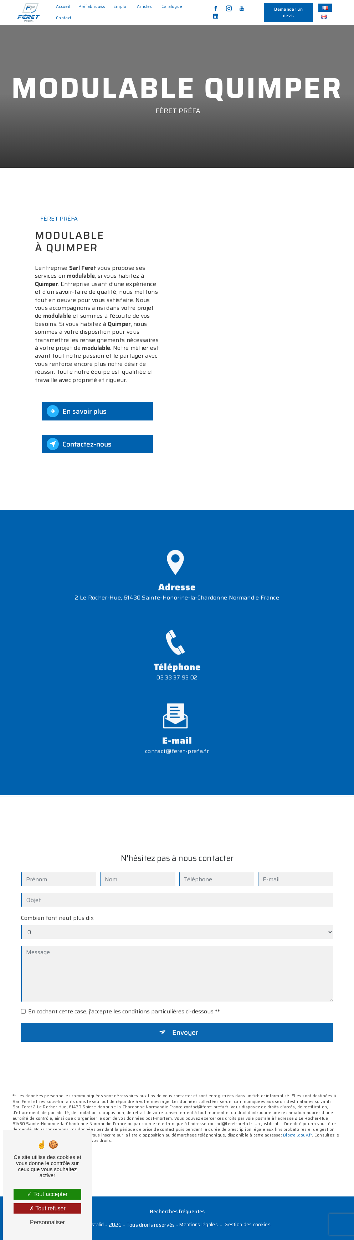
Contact (63, 18)
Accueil (63, 6)
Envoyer (185, 1024)
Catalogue (172, 6)
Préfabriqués (91, 6)
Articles (144, 6)
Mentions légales (198, 1224)
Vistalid (95, 1224)
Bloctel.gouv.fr (297, 1127)
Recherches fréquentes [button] (177, 1211)
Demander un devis (288, 12)
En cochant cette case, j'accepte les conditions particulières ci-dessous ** (124, 1003)
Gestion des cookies (247, 1224)
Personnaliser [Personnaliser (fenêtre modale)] (47, 1222)
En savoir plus (77, 411)
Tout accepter (47, 1194)
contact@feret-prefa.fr (177, 743)
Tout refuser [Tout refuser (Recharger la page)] (47, 1208)
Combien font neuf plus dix (57, 910)
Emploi (120, 6)
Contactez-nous (79, 444)
